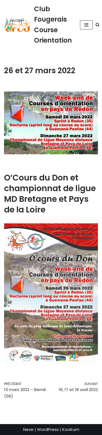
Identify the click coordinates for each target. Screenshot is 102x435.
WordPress (48, 429)
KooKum (70, 429)
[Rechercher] (97, 25)
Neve (28, 429)
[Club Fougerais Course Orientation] (38, 25)
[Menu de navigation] (86, 24)
